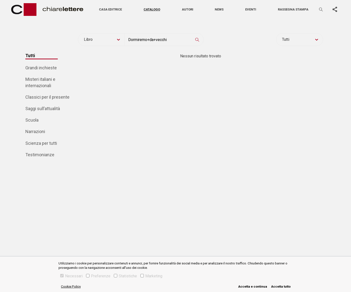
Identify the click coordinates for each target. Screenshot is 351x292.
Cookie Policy (71, 286)
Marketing (151, 276)
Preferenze (98, 276)
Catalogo (152, 9)
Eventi (250, 9)
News (219, 9)
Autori (187, 9)
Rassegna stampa (293, 9)
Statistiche (125, 276)
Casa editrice (110, 9)
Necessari (71, 276)
